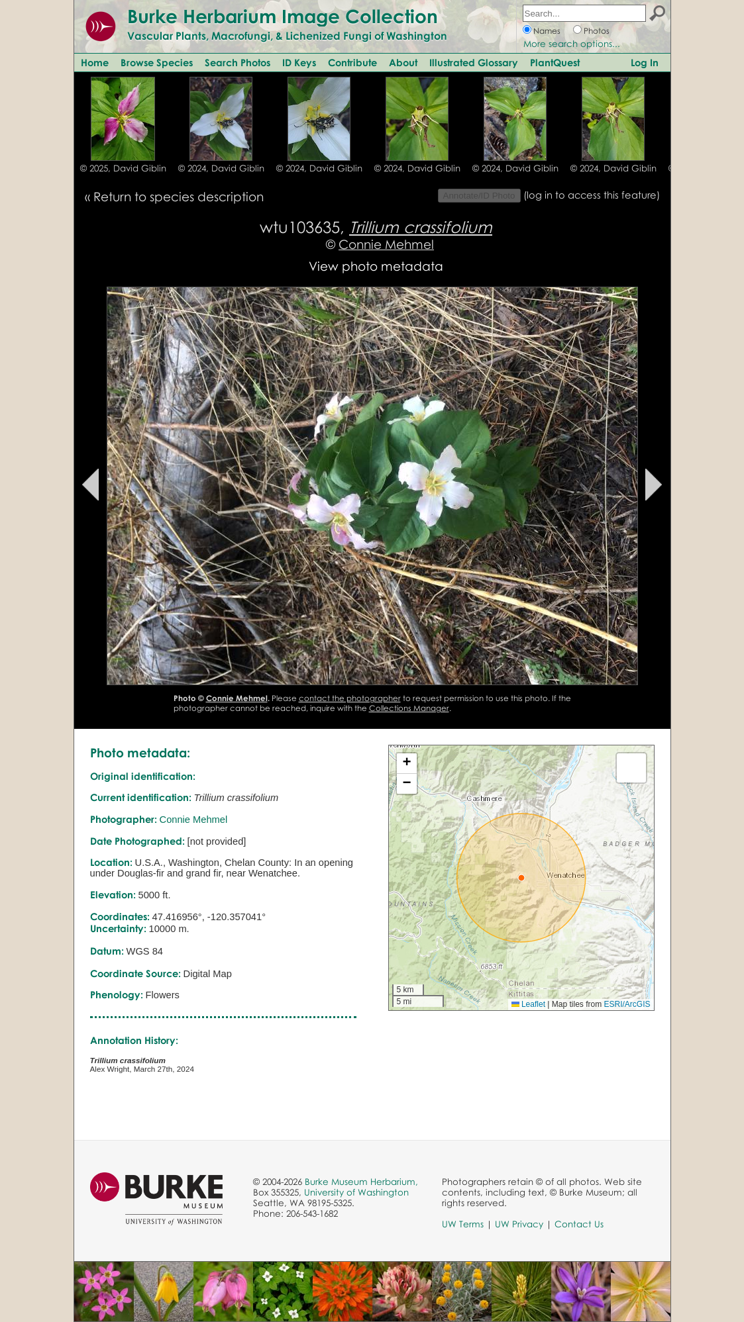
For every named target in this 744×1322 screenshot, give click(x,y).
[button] (521, 877)
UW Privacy (519, 1224)
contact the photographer (350, 698)
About (403, 62)
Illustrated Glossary (473, 62)
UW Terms (463, 1224)
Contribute (352, 62)
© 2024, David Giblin (221, 168)
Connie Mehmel (386, 244)
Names (546, 31)
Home (95, 62)
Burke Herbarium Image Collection (282, 16)
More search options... (571, 43)
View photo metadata (376, 265)
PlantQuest (555, 62)
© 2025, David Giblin (123, 168)
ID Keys (299, 62)
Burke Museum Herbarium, (361, 1181)
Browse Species (157, 62)
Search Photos (237, 62)
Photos (597, 31)
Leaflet (528, 1004)
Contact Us (579, 1224)
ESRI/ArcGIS (627, 1004)
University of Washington (356, 1192)
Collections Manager (409, 708)
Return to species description (178, 196)
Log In (645, 62)
